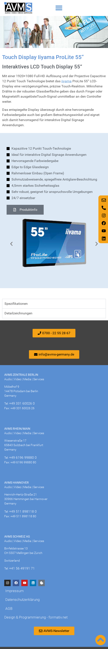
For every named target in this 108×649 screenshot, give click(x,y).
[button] (59, 8)
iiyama (66, 81)
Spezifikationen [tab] (16, 304)
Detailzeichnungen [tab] (18, 313)
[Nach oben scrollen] (100, 640)
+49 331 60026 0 (22, 403)
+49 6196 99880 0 (23, 457)
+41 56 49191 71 (22, 568)
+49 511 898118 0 (23, 511)
